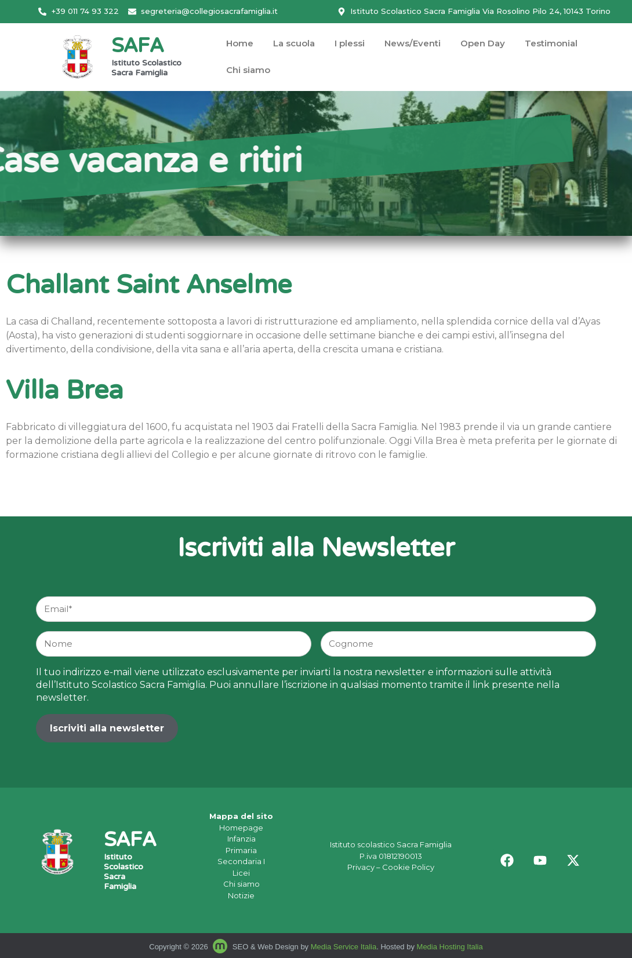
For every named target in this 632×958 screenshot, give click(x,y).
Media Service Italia (343, 946)
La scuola (294, 43)
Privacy (361, 867)
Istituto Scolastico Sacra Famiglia (146, 68)
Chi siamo (248, 69)
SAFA (137, 47)
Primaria (241, 850)
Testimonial (551, 43)
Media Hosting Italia (450, 946)
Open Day (482, 43)
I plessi (350, 43)
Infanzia (241, 838)
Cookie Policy (408, 867)
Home (239, 43)
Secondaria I (241, 861)
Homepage (241, 827)
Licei (241, 872)
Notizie (241, 895)
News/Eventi (412, 43)
